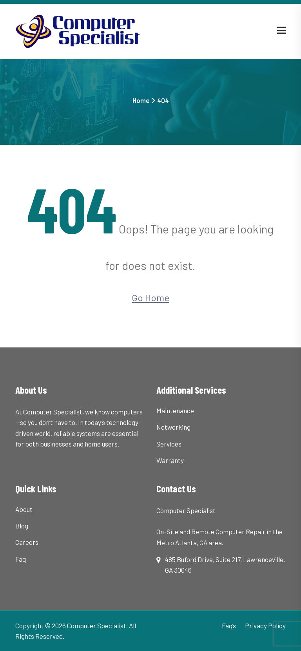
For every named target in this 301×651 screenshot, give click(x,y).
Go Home (150, 297)
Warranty (170, 460)
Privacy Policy (265, 625)
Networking (173, 427)
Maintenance (175, 410)
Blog (21, 526)
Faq (20, 559)
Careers (26, 542)
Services (168, 444)
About (24, 509)
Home (141, 100)
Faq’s (229, 625)
